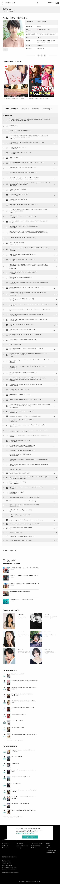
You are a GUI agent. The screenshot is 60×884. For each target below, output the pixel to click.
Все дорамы (5, 843)
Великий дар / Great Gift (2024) (18, 147)
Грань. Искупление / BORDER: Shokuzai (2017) (22, 299)
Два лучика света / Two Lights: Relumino (21, 776)
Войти (50, 2)
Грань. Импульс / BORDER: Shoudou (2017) (21, 277)
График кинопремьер (22, 845)
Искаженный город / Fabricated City (20, 803)
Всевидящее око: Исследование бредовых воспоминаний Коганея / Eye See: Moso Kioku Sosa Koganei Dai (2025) (29, 136)
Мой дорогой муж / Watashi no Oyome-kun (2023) (23, 167)
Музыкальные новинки (37, 843)
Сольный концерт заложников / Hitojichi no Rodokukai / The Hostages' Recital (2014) (28, 367)
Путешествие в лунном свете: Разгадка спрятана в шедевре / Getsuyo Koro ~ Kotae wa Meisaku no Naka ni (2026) (30, 119)
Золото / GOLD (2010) (15, 469)
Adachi (41, 29)
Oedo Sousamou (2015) (16, 344)
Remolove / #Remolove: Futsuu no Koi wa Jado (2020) (23, 204)
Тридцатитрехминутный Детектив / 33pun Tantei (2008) (24, 504)
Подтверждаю (30, 837)
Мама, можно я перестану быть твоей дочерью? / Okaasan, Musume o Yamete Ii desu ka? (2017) (28, 293)
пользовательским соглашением (25, 833)
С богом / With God (16, 783)
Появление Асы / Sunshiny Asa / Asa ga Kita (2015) (23, 329)
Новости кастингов (11, 610)
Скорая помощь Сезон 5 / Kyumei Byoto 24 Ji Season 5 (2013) (26, 399)
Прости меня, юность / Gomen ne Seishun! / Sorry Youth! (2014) (26, 348)
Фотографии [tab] (47, 109)
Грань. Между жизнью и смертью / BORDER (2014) (23, 372)
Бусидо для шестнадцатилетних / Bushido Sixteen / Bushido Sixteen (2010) (29, 477)
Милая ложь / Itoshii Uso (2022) (18, 189)
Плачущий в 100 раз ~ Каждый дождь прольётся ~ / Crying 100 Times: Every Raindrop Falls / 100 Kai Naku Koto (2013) (30, 405)
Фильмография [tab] (11, 109)
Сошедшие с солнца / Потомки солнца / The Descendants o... (22, 694)
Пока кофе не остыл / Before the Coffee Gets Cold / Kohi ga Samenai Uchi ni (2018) (29, 248)
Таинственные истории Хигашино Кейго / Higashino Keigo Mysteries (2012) (29, 435)
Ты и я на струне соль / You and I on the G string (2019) (24, 226)
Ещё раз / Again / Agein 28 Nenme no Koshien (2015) (23, 339)
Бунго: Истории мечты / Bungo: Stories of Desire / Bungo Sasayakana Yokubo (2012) (28, 425)
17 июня (39, 34)
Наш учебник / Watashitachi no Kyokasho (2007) (22, 536)
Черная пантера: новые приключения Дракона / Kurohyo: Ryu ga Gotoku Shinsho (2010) (29, 464)
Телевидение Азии (51, 850)
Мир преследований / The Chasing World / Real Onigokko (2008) (26, 520)
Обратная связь (6, 860)
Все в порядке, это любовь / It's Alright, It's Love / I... (24, 734)
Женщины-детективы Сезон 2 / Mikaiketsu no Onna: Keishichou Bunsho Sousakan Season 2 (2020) (28, 210)
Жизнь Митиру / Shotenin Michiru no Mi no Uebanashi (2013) (25, 416)
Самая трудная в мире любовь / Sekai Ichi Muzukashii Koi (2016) (26, 314)
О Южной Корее (50, 852)
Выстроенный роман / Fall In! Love (50, 653)
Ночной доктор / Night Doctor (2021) (19, 194)
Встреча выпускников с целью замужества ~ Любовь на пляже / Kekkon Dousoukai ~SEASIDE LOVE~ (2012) (29, 430)
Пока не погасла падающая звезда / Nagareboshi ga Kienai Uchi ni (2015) (29, 319)
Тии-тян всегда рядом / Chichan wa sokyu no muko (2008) (25, 524)
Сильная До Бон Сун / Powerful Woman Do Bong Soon (25, 680)
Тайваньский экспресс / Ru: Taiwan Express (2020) (23, 216)
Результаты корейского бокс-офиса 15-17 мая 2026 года (24, 583)
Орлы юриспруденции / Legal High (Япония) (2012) (23, 445)
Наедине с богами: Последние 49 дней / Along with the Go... (24, 770)
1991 (43, 34)
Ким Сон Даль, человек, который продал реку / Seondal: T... (23, 797)
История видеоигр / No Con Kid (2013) (20, 389)
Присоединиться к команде (9, 867)
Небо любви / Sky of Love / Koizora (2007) (21, 527)
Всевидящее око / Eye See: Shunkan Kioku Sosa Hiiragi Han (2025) (27, 142)
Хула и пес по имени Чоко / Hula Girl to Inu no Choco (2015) (25, 334)
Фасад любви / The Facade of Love (23, 635)
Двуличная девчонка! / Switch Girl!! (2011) (20, 454)
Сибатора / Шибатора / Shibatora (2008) (20, 515)
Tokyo (44, 29)
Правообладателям (7, 865)
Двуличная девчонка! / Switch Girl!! (39, 98)
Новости (48, 843)
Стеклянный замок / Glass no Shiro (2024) (20, 152)
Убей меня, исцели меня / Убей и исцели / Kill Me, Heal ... (24, 701)
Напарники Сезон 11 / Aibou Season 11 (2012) (22, 420)
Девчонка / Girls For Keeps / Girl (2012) (20, 440)
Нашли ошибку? (11, 560)
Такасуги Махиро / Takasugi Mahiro (46, 41)
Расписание (5, 845)
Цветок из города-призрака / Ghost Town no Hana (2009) (25, 497)
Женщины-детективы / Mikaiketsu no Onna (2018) (22, 259)
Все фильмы (20, 843)
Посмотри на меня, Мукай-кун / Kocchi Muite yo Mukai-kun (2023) (27, 162)
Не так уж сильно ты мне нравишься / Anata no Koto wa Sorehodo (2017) (29, 282)
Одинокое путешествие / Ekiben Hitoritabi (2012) (22, 450)
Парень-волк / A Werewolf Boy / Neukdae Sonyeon (24, 810)
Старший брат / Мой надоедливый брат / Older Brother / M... (23, 750)
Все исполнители (35, 845)
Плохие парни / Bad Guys (18, 727)
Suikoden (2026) (14, 125)
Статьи (48, 845)
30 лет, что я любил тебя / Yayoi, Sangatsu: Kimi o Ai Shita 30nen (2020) (28, 221)
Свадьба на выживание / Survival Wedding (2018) (22, 254)
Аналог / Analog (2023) (15, 157)
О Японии (48, 848)
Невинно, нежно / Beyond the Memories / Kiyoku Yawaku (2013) (26, 384)
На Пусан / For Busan (17, 756)
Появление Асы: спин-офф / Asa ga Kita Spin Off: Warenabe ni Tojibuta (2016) (30, 309)
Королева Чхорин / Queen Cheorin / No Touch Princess (23, 708)
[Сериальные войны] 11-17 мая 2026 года (19, 591)
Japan (48, 29)
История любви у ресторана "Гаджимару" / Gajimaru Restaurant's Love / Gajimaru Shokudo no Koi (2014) (29, 354)
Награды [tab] (35, 109)
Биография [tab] (25, 109)
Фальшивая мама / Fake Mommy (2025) (20, 130)
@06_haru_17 (40, 48)
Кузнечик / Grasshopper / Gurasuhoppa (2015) (21, 324)
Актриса (39, 26)
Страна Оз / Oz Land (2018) (17, 242)
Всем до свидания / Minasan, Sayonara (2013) (22, 411)
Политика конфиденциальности (10, 872)
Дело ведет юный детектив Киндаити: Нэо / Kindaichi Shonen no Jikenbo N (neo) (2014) (29, 360)
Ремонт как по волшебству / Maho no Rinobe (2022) (23, 172)
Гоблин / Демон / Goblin (17, 720)
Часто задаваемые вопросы (9, 870)
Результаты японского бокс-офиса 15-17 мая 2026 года (23, 567)
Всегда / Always (15, 763)
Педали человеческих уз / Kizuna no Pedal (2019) (22, 237)
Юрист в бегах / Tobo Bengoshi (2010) (20, 473)
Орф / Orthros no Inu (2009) (17, 492)
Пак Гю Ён (47, 649)
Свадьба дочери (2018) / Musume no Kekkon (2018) (23, 272)
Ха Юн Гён (20, 614)
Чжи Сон (47, 614)
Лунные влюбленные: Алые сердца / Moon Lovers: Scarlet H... (24, 688)
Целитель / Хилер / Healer (18, 674)
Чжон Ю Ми (21, 632)
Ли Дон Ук (20, 649)
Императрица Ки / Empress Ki (19, 714)
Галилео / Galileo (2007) (16, 532)
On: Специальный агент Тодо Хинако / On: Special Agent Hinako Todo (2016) (29, 304)
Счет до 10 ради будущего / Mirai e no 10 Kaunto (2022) (24, 177)
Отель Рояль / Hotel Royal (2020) (18, 199)
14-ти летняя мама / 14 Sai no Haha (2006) (21, 540)
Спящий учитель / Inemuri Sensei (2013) (20, 394)
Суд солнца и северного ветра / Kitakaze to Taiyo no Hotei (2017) (27, 287)
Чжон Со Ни (48, 632)
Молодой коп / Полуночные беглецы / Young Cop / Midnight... (24, 790)
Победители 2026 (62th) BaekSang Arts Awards (21, 599)
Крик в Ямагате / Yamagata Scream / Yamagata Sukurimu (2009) (26, 487)
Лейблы (33, 848)
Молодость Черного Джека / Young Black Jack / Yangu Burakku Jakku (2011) (29, 459)
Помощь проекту (6, 863)
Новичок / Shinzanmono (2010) (18, 482)
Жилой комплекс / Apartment (21, 618)
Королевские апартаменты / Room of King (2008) (23, 501)
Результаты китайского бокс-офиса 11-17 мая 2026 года (24, 575)
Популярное (5, 848)
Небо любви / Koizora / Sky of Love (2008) (21, 510)
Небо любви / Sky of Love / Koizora (14, 98)
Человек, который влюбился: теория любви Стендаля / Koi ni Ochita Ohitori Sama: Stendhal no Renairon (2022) (30, 183)
